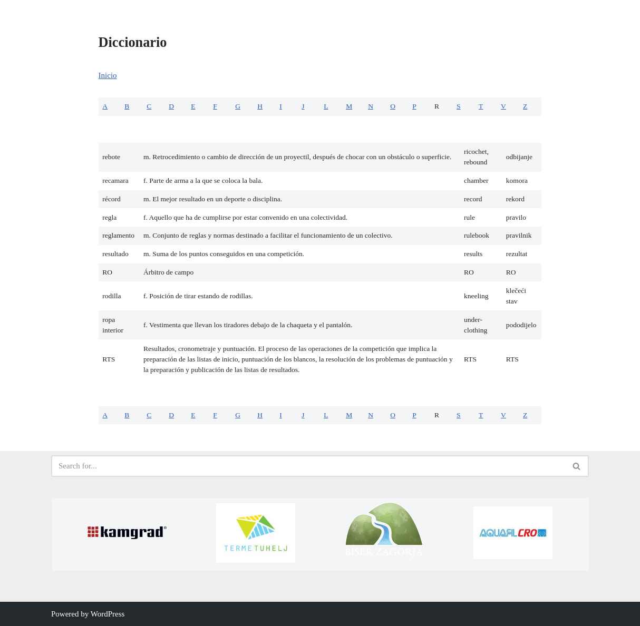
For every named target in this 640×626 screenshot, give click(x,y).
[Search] (308, 466)
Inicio (108, 75)
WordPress (108, 614)
